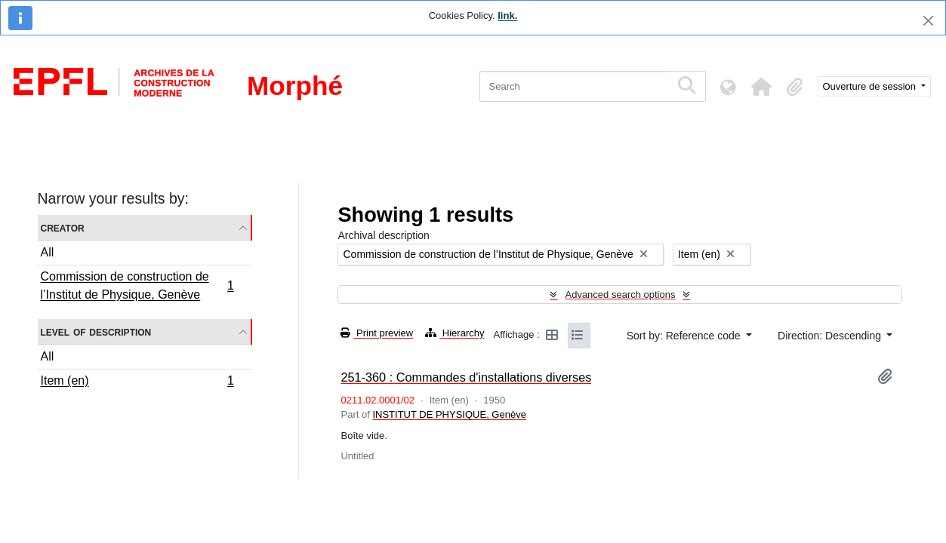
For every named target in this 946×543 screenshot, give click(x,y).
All (47, 252)
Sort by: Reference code (685, 336)
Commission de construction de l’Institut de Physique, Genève (137, 285)
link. (507, 15)
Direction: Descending (831, 336)
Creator (63, 227)
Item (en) (137, 382)
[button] (761, 87)
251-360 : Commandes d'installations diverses (465, 377)
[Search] (574, 86)
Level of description (96, 331)
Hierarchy (454, 333)
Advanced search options (620, 294)
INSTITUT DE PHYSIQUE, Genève (448, 414)
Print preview (376, 333)
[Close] (928, 21)
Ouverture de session (871, 86)
